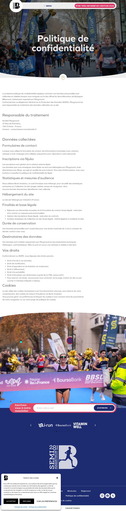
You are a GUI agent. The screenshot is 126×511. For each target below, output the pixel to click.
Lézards (72, 508)
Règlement (86, 491)
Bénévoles (71, 491)
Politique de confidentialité (37, 507)
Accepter (10, 501)
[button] (57, 478)
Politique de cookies (21, 507)
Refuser (27, 501)
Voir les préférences (47, 501)
